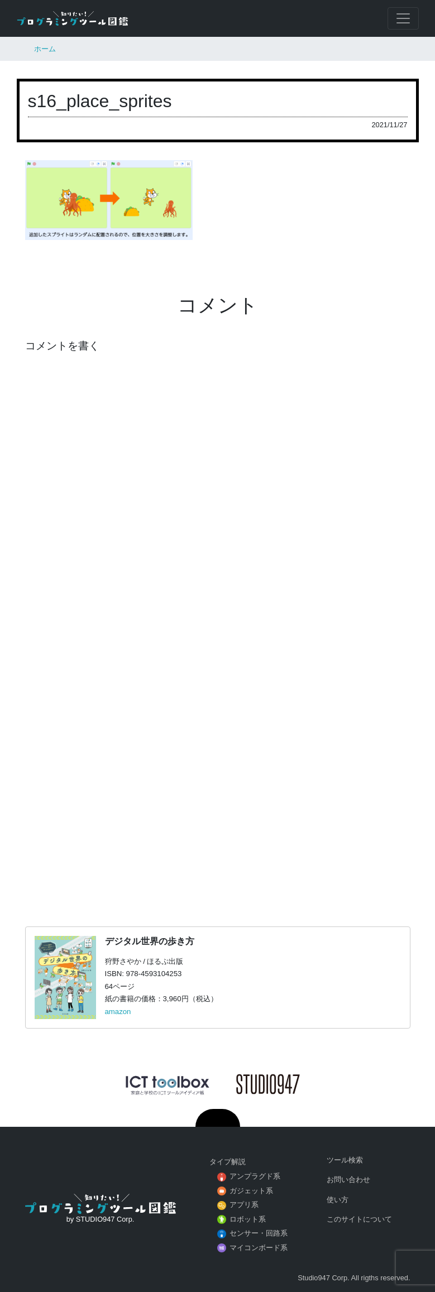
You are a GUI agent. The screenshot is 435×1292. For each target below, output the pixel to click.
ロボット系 (248, 1219)
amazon (118, 1011)
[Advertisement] (217, 766)
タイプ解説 (227, 1161)
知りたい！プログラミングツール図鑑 (72, 18)
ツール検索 (345, 1160)
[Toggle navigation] (403, 18)
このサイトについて (359, 1219)
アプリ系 (244, 1204)
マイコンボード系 (259, 1247)
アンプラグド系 (255, 1176)
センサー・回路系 (259, 1233)
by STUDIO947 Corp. (100, 1219)
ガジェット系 (251, 1191)
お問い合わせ (348, 1179)
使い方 (337, 1199)
